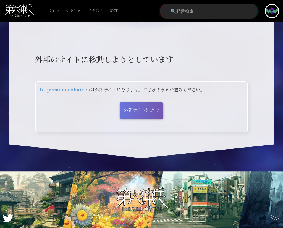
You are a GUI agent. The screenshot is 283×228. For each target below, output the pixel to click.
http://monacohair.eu (65, 90)
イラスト (96, 11)
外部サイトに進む (141, 110)
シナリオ (73, 11)
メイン (53, 11)
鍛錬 (114, 11)
